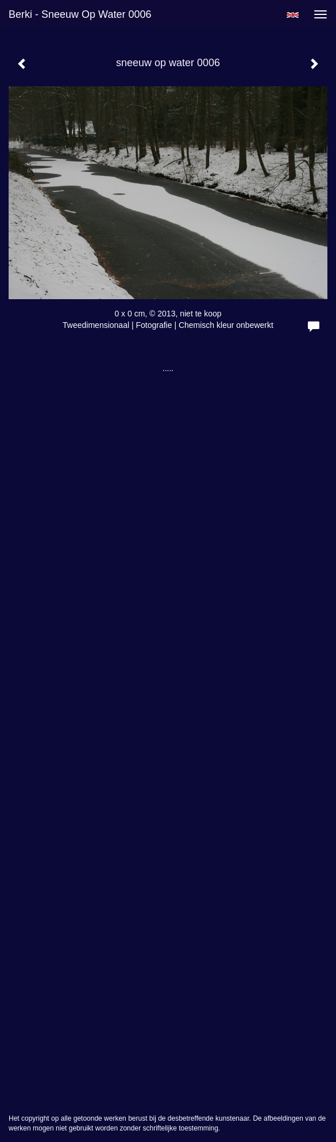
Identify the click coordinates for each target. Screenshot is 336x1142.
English (292, 15)
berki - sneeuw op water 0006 (80, 14)
